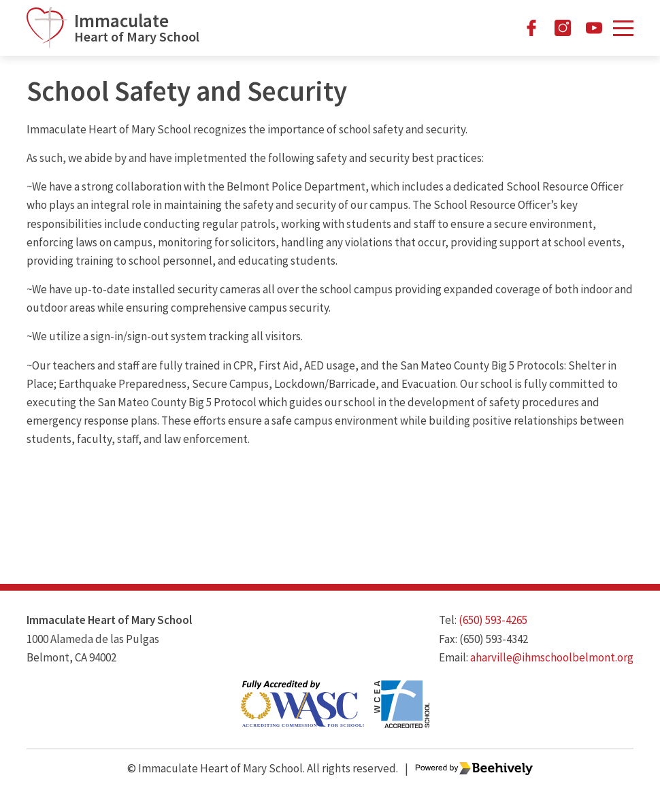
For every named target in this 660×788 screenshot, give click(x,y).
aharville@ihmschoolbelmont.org (551, 657)
